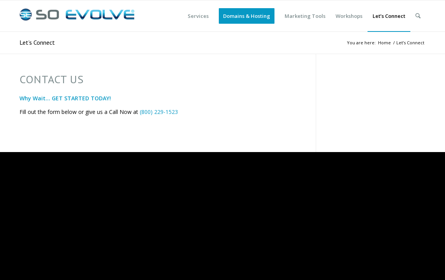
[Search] (418, 16)
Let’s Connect (37, 42)
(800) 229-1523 (159, 112)
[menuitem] (198, 16)
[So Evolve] (77, 16)
